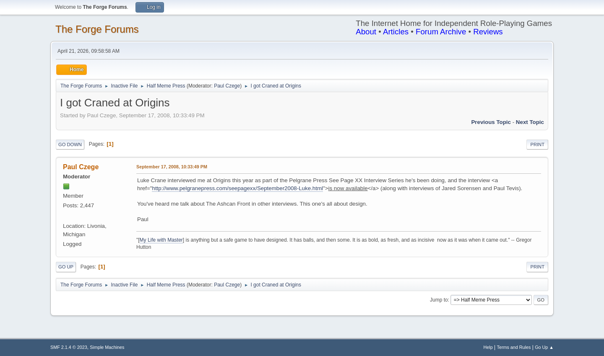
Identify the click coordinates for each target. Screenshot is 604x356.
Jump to (439, 300)
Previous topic (491, 122)
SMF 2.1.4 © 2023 (68, 347)
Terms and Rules (514, 347)
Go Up (65, 266)
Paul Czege (227, 86)
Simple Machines (107, 347)
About (366, 31)
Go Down (70, 144)
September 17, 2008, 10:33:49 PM (171, 166)
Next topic (530, 122)
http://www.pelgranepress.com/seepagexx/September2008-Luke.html (237, 188)
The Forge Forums (97, 29)
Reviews (488, 31)
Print (537, 144)
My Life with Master (161, 240)
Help (488, 347)
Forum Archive (441, 31)
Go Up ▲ (544, 347)
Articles (396, 31)
